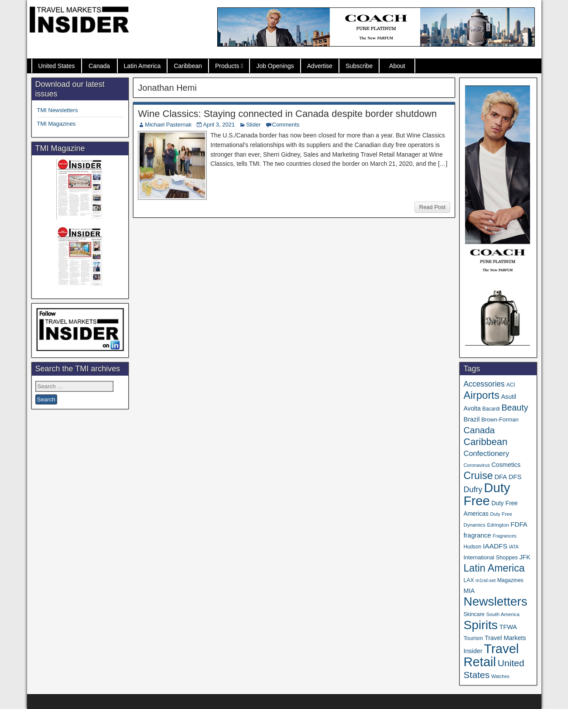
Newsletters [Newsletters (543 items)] (495, 601)
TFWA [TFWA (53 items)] (508, 626)
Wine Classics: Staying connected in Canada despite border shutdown (287, 113)
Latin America (142, 65)
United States (56, 65)
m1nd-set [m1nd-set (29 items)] (486, 580)
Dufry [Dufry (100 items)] (472, 489)
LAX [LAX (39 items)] (468, 580)
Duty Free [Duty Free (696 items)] (486, 494)
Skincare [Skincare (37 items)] (473, 614)
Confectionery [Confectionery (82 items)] (486, 453)
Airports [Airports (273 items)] (481, 395)
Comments (286, 124)
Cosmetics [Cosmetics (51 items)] (505, 464)
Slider (253, 124)
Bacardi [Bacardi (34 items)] (491, 409)
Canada (99, 65)
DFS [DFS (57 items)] (515, 476)
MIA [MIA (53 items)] (469, 590)
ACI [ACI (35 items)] (510, 385)
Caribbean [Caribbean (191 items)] (485, 441)
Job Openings (275, 65)
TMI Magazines (56, 123)
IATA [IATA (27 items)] (514, 546)
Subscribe (359, 65)
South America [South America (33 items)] (502, 614)
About (397, 65)
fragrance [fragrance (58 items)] (477, 535)
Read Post (432, 207)
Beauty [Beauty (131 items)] (514, 407)
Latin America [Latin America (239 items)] (493, 568)
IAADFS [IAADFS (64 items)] (495, 546)
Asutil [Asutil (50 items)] (509, 396)
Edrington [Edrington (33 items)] (498, 524)
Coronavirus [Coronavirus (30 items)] (476, 465)
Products (227, 65)
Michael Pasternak (168, 124)
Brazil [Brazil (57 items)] (471, 419)
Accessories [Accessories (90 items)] (483, 384)
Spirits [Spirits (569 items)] (480, 625)
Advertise (319, 65)
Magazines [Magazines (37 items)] (510, 580)
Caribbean (188, 65)
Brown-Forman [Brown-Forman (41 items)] (500, 419)
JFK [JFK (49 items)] (525, 557)
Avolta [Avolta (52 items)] (471, 408)
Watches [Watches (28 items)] (500, 676)
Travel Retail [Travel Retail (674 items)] (491, 655)
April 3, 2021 (219, 124)
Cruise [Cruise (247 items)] (478, 475)
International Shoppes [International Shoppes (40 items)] (490, 557)
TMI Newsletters (57, 110)
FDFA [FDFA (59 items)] (518, 524)
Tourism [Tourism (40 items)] (473, 638)
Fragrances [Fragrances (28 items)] (505, 535)
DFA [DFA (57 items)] (500, 476)
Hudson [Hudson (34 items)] (472, 547)
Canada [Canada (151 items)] (479, 430)
